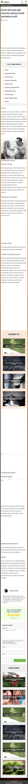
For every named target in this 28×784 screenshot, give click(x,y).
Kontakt (20, 782)
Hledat (22, 2)
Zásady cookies (9, 782)
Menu (26, 2)
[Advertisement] (14, 33)
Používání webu (16, 782)
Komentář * (4, 628)
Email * (3, 653)
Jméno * (4, 646)
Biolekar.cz (3, 5)
